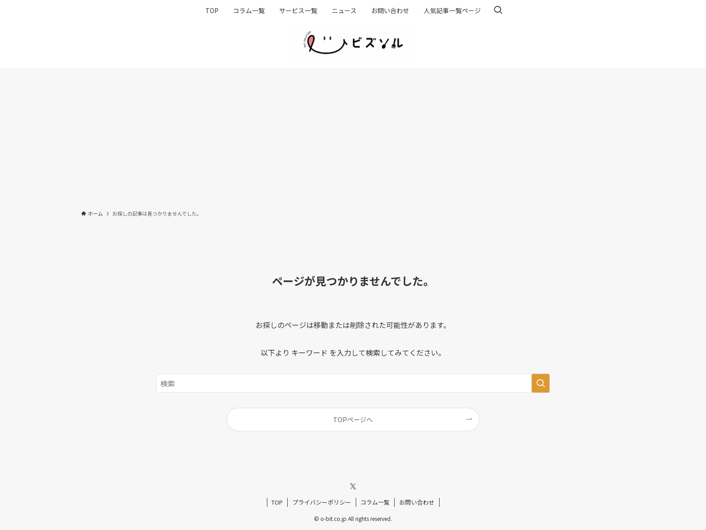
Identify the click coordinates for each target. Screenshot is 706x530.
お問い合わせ (417, 502)
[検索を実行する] (541, 383)
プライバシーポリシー (321, 502)
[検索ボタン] (498, 10)
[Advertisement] (353, 136)
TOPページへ (352, 419)
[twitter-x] (353, 486)
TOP (277, 502)
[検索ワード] (353, 383)
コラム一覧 (375, 502)
